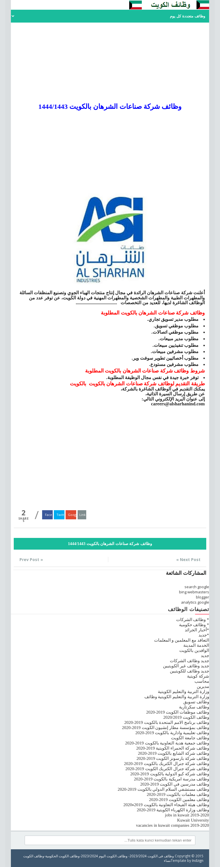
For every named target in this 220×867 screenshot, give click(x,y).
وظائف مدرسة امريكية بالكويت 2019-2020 (171, 779)
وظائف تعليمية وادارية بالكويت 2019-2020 (172, 732)
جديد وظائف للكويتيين (189, 671)
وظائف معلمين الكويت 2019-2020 (179, 799)
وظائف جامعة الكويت (190, 738)
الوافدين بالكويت (194, 650)
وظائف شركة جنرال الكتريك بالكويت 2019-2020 (166, 763)
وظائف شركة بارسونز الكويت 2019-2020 (173, 758)
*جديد (204, 635)
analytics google (195, 602)
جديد (205, 655)
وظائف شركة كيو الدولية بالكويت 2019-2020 (169, 774)
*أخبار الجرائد (197, 630)
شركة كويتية (198, 676)
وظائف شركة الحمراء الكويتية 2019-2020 (172, 748)
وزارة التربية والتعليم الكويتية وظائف (176, 696)
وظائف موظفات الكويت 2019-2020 (177, 712)
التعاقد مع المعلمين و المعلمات (181, 640)
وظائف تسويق (196, 702)
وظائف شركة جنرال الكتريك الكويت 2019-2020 (167, 768)
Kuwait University (193, 820)
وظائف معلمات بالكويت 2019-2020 (178, 794)
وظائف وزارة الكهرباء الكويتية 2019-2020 (173, 810)
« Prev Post (31, 559)
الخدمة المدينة (196, 645)
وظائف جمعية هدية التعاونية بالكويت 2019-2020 (167, 743)
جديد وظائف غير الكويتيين (186, 666)
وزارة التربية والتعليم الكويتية (183, 691)
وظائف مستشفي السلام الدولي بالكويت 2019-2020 (163, 789)
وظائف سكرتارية (194, 707)
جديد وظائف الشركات (189, 660)
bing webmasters (194, 591)
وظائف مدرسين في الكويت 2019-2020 (174, 784)
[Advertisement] (110, 63)
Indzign (197, 860)
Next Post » (188, 559)
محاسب (202, 681)
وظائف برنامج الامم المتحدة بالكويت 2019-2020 (166, 722)
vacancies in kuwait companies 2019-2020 (172, 825)
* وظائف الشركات (192, 619)
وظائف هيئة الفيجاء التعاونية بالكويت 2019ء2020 (166, 804)
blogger (202, 597)
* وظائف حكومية (194, 624)
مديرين (203, 686)
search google (196, 586)
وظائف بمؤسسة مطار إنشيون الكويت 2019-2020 (165, 727)
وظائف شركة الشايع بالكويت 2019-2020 (173, 753)
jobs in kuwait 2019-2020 (187, 815)
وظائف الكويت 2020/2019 (186, 717)
